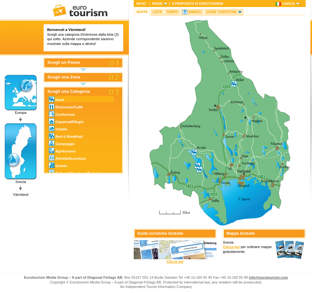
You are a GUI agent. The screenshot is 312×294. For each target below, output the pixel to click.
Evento (58, 165)
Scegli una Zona (63, 77)
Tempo (172, 12)
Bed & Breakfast (66, 136)
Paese (157, 3)
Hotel (56, 99)
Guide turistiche (221, 12)
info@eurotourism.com (268, 277)
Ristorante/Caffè (66, 106)
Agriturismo (62, 150)
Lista (157, 12)
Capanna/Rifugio (66, 121)
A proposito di (197, 3)
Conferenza (62, 114)
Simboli (195, 12)
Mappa (142, 12)
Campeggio (62, 143)
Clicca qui (175, 261)
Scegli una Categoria (68, 91)
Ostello (58, 128)
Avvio (141, 3)
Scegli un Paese (63, 62)
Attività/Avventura (67, 158)
